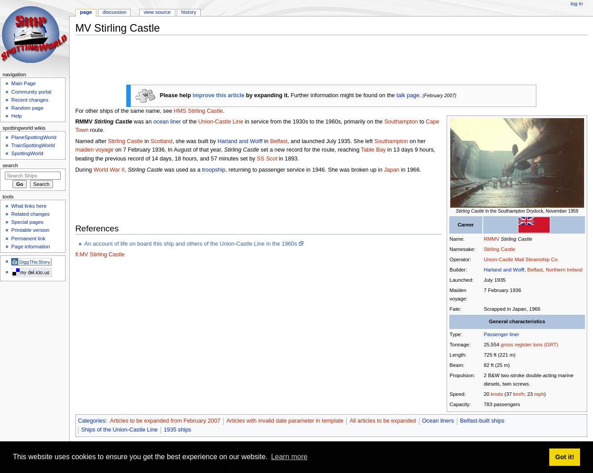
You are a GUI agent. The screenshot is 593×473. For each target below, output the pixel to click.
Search (10, 165)
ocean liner (167, 122)
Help (16, 116)
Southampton (401, 122)
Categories (91, 421)
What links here (28, 206)
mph (539, 394)
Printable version (30, 230)
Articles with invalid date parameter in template (284, 421)
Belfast (535, 269)
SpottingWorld (27, 153)
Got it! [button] (564, 457)
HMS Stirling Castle (198, 111)
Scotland (161, 141)
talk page (407, 95)
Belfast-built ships (482, 421)
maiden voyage (94, 150)
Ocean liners (438, 421)
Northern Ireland (564, 269)
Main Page (23, 83)
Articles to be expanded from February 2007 (165, 421)
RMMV (491, 239)
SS (267, 159)
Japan (392, 170)
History (188, 12)
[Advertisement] (237, 62)
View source (157, 12)
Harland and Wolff (504, 269)
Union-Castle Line (220, 122)
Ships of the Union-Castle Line (119, 430)
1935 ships (177, 430)
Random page (27, 108)
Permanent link (28, 238)
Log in (577, 3)
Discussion (114, 12)
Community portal (31, 92)
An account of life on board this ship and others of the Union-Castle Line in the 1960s (190, 244)
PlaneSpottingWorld (33, 137)
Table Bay (373, 150)
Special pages (27, 222)
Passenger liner (501, 334)
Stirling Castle (499, 249)
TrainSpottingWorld (32, 145)
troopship (213, 170)
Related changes (30, 214)
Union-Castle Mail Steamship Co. (521, 259)
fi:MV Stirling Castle (100, 254)
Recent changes (29, 100)
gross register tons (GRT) (529, 344)
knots (497, 394)
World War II (109, 170)
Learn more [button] (289, 457)
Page (86, 12)
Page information (30, 246)
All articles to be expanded (382, 421)
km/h (518, 394)
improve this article (218, 95)
